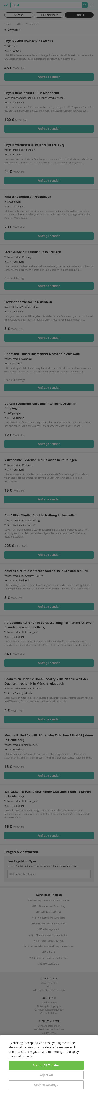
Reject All (46, 1075)
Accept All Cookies (46, 1065)
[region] (49, 1064)
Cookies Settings (46, 1085)
